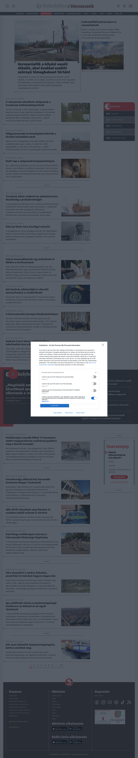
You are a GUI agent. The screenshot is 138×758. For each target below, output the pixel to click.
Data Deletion (58, 413)
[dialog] (69, 379)
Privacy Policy (80, 413)
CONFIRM (54, 405)
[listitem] (69, 372)
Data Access (69, 413)
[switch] (93, 377)
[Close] (103, 345)
